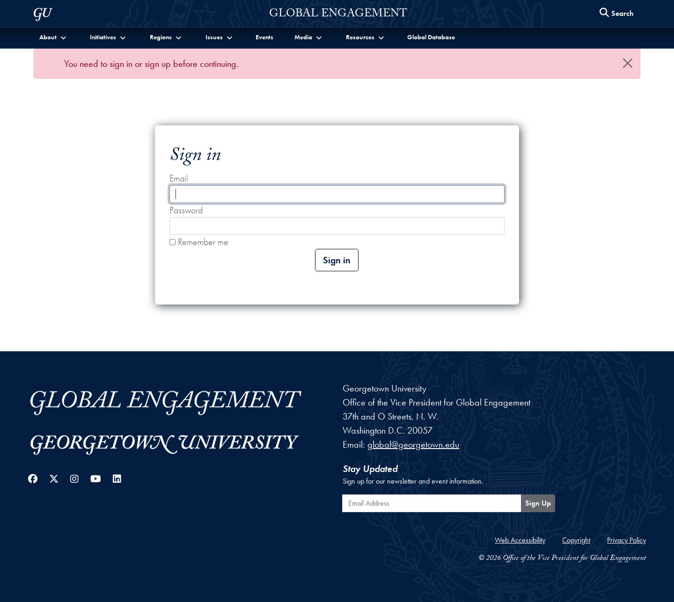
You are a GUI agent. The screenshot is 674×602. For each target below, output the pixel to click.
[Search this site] (616, 13)
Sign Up (538, 503)
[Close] (627, 63)
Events (264, 37)
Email (178, 178)
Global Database (431, 37)
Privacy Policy (626, 540)
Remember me (198, 242)
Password (186, 210)
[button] (53, 37)
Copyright (576, 540)
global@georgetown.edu (413, 444)
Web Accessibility (520, 540)
